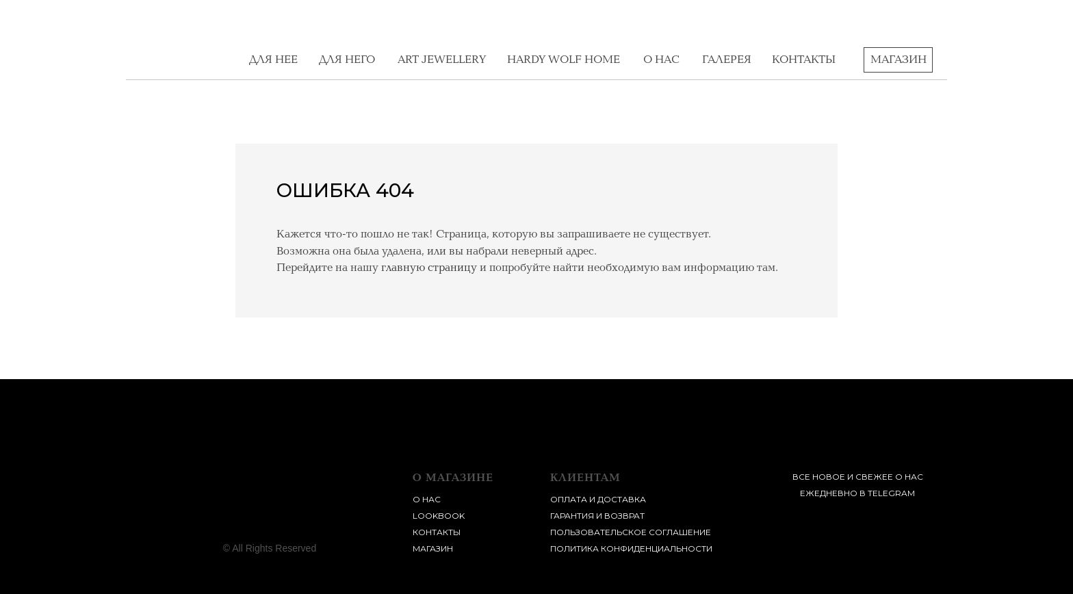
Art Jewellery (442, 59)
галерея (726, 59)
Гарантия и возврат (597, 516)
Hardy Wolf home (563, 59)
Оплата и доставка (598, 499)
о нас (661, 59)
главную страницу (429, 267)
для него (347, 59)
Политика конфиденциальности (631, 548)
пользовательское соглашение (630, 532)
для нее (273, 59)
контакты (804, 59)
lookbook (439, 516)
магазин (433, 548)
